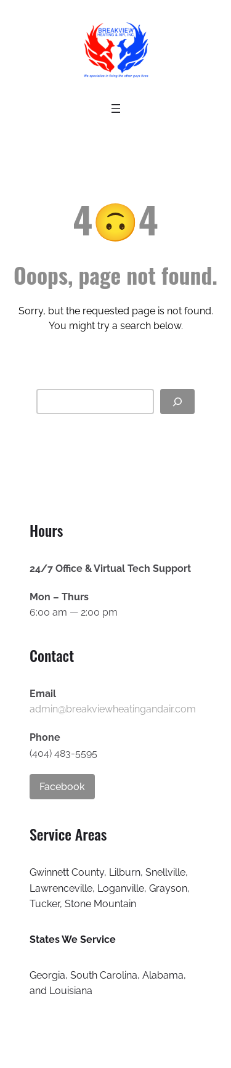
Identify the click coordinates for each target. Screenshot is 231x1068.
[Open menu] (115, 108)
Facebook (62, 787)
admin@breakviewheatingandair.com (113, 709)
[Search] (177, 401)
